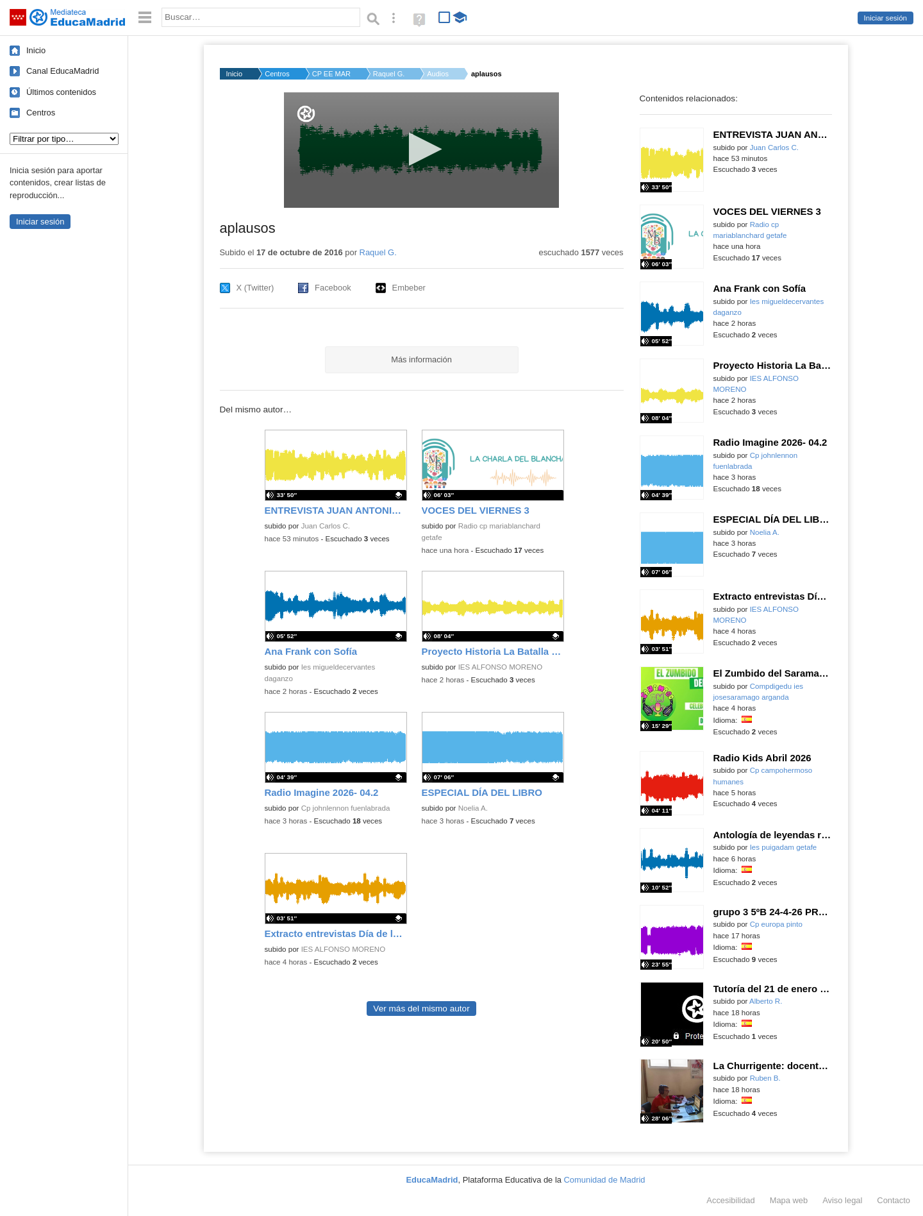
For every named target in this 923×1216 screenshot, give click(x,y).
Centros (40, 112)
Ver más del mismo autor (421, 1008)
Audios (438, 74)
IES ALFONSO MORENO (500, 667)
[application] (421, 150)
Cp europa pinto (776, 924)
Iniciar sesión (885, 18)
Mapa (789, 1200)
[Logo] (306, 113)
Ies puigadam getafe (783, 847)
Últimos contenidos (61, 92)
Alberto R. (765, 1001)
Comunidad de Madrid (604, 1180)
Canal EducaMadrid (62, 71)
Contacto (893, 1200)
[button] (421, 149)
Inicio (36, 50)
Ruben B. (765, 1078)
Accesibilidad (730, 1200)
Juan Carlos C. (325, 526)
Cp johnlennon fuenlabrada (345, 808)
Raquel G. (389, 74)
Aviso (842, 1200)
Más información (421, 359)
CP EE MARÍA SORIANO (331, 74)
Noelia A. (473, 808)
